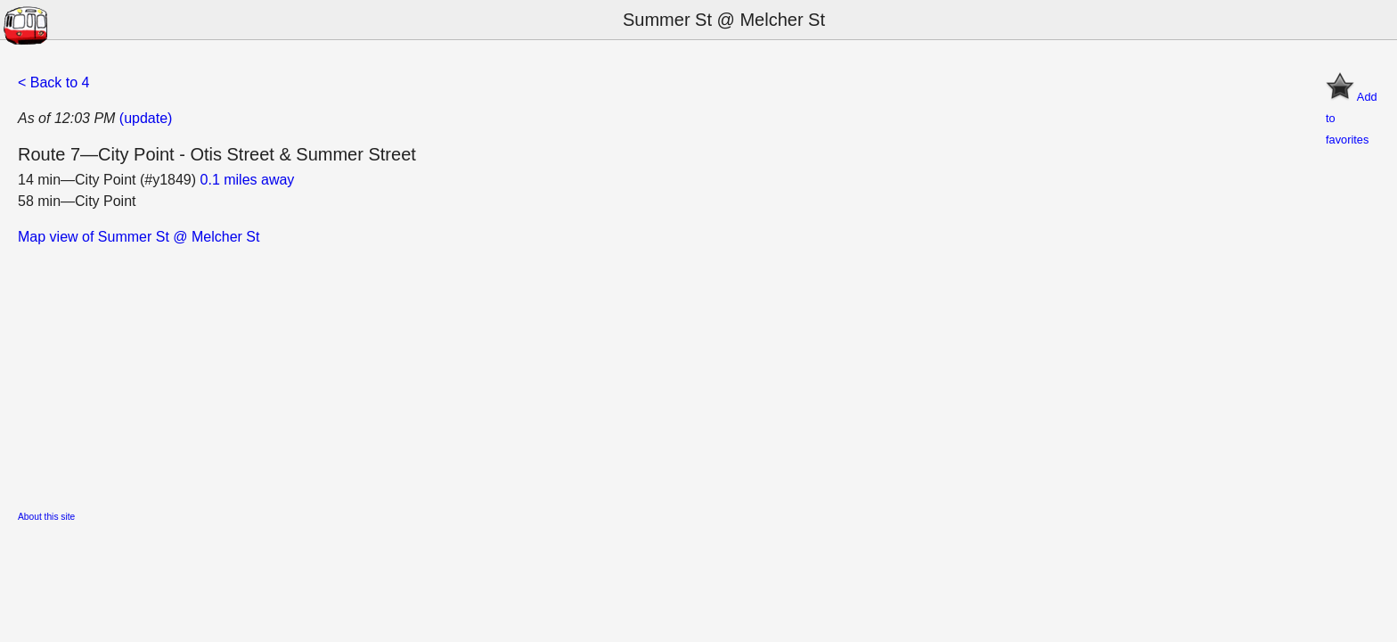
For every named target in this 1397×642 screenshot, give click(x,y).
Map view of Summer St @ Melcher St (138, 236)
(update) (146, 118)
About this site (46, 517)
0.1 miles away (247, 179)
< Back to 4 (54, 82)
